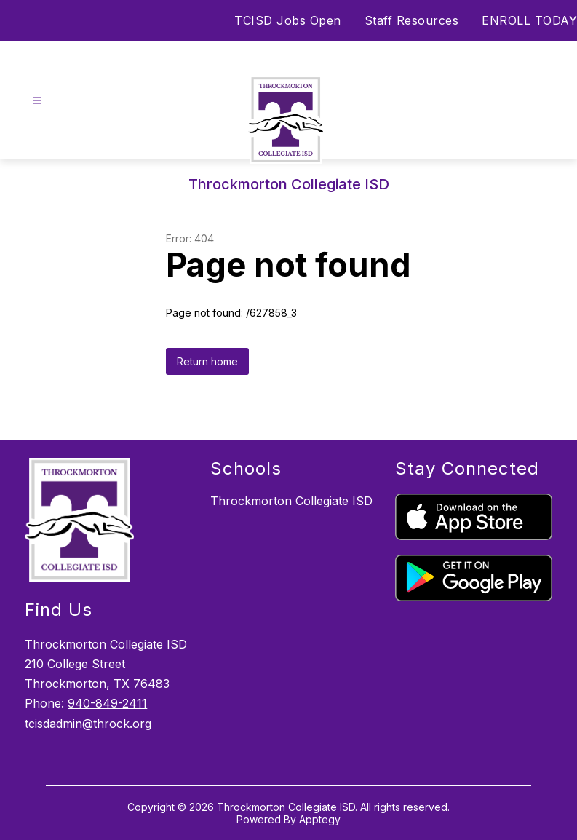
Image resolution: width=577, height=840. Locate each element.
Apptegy (320, 819)
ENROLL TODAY (529, 20)
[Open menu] (37, 100)
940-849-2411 (107, 703)
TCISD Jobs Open (287, 20)
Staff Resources (412, 20)
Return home (207, 361)
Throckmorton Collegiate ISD (291, 501)
